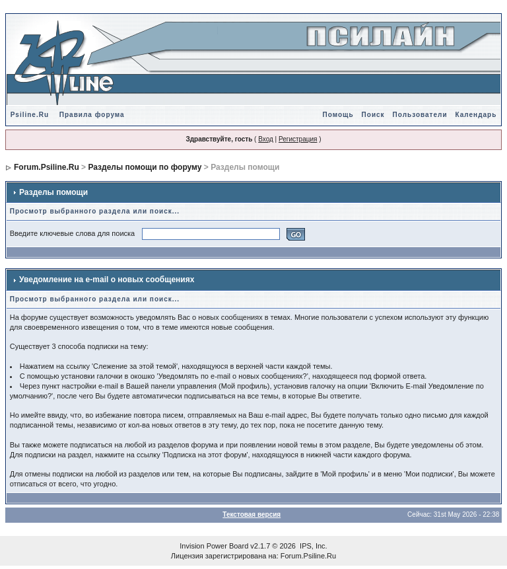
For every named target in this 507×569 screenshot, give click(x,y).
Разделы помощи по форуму (144, 167)
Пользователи (420, 114)
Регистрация (298, 139)
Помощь (337, 114)
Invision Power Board (214, 546)
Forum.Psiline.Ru (46, 167)
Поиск (373, 114)
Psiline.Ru (30, 114)
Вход (265, 139)
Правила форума (92, 114)
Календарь (476, 114)
